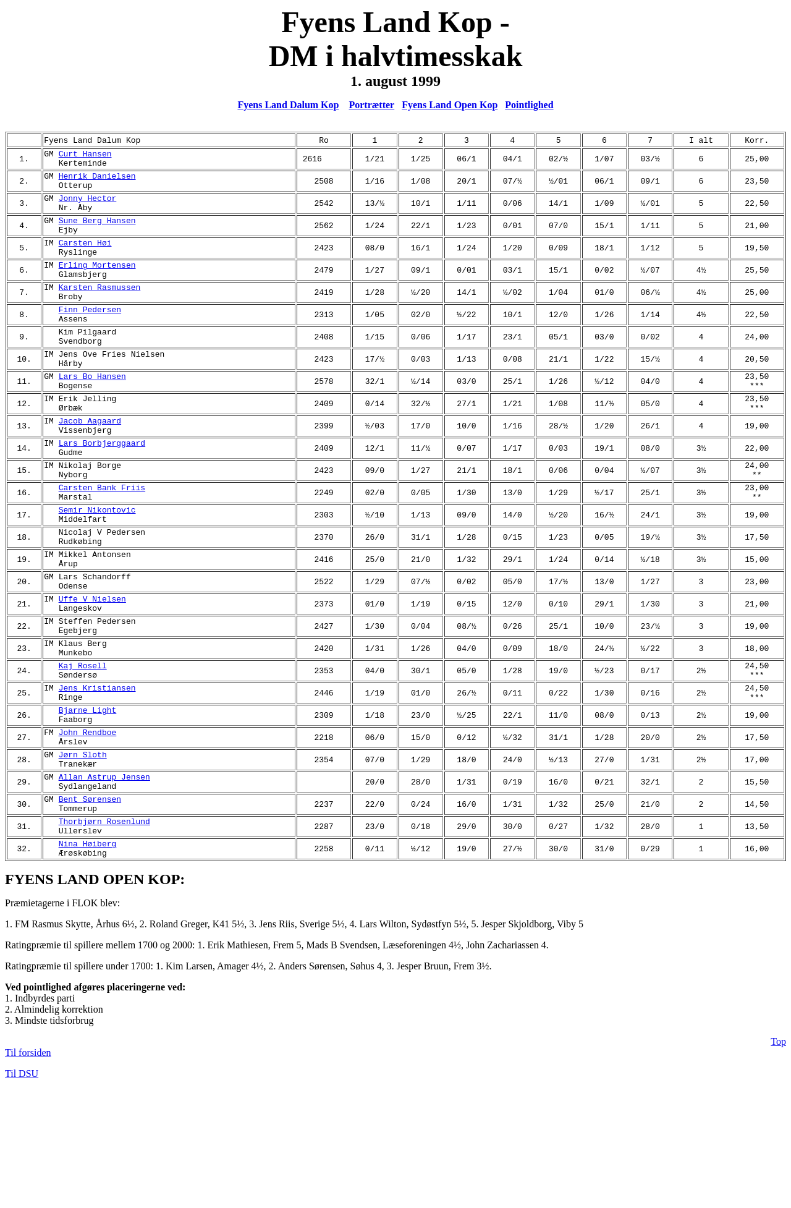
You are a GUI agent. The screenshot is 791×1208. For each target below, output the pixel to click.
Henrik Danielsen (97, 181)
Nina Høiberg (88, 960)
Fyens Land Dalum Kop (288, 105)
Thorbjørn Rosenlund (104, 934)
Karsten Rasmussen (100, 311)
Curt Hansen (85, 155)
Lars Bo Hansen (92, 414)
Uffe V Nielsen (92, 674)
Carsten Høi (85, 259)
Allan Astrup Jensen (104, 882)
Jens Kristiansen (97, 778)
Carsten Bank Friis (102, 544)
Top (778, 1160)
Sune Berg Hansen (97, 233)
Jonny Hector (88, 207)
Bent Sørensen (90, 908)
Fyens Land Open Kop (449, 105)
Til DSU (21, 1192)
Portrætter (371, 105)
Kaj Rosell (83, 752)
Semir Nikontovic (97, 570)
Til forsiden (28, 1171)
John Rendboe (88, 830)
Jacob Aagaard (90, 466)
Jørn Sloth (83, 856)
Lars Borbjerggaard (102, 492)
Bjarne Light (88, 804)
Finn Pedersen (90, 336)
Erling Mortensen (97, 285)
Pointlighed (529, 105)
